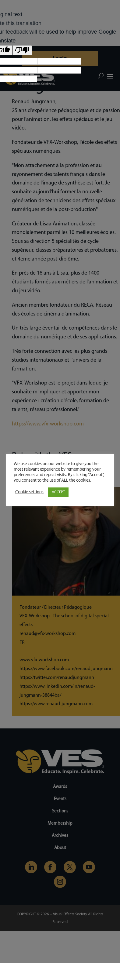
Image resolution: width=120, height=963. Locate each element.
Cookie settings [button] (29, 492)
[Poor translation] (22, 50)
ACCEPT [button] (58, 492)
